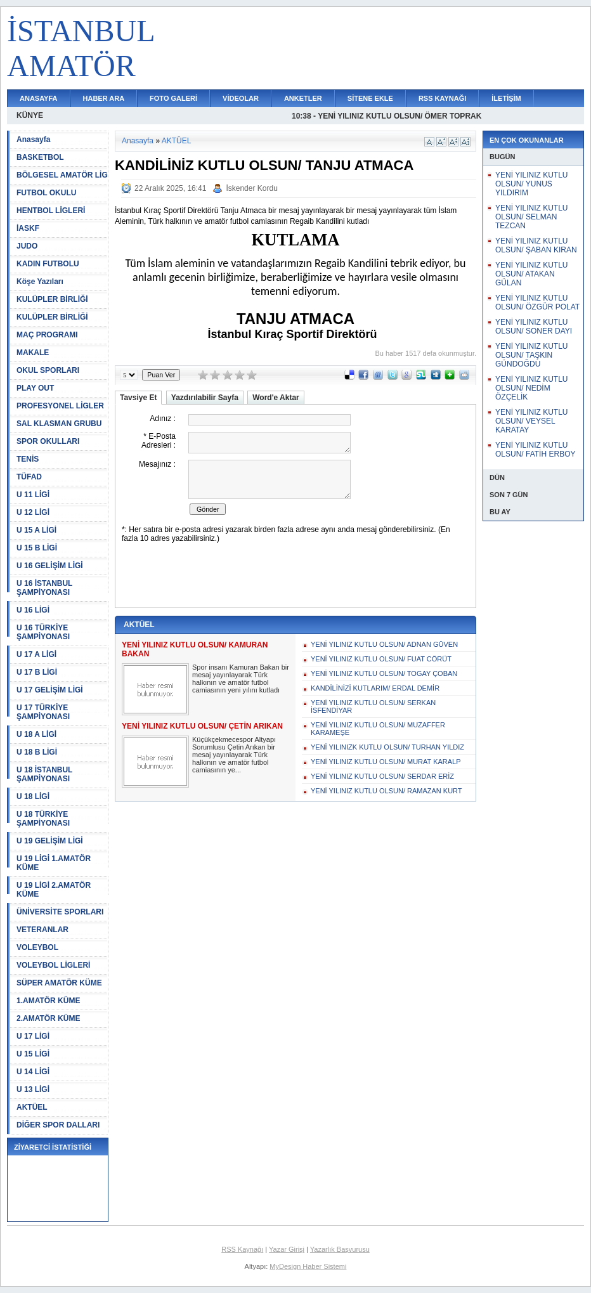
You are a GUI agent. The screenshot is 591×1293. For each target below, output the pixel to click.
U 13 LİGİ (32, 1089)
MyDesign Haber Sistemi (308, 1266)
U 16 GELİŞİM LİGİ (49, 565)
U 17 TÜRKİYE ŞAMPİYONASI (43, 712)
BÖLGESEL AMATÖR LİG (62, 175)
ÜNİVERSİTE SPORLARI (59, 911)
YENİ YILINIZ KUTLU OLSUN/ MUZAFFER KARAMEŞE (378, 728)
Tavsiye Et (138, 397)
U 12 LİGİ (32, 512)
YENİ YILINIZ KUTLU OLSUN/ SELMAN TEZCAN (531, 217)
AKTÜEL (32, 1107)
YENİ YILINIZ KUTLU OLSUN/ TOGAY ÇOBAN (384, 673)
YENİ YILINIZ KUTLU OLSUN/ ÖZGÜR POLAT (537, 302)
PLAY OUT (35, 388)
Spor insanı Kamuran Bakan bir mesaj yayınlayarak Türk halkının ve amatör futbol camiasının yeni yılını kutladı (240, 678)
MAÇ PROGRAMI (47, 334)
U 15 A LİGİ (36, 530)
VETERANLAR (42, 929)
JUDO (26, 246)
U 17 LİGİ (32, 1036)
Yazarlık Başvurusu (340, 1249)
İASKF (27, 228)
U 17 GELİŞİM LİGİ (49, 689)
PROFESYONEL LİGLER (60, 405)
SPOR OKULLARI (47, 441)
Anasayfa (33, 139)
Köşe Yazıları (39, 281)
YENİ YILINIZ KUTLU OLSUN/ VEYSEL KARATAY (531, 421)
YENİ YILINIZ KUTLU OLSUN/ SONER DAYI (533, 326)
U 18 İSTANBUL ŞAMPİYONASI (44, 774)
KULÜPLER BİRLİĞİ (52, 299)
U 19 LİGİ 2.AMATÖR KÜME (53, 890)
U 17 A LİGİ (36, 654)
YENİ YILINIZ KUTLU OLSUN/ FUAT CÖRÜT (381, 659)
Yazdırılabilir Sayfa (204, 397)
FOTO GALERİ (173, 98)
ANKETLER (303, 98)
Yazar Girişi (286, 1249)
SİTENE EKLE (370, 98)
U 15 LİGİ (32, 1053)
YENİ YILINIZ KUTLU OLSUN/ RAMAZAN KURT (386, 791)
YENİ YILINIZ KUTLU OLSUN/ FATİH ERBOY (535, 449)
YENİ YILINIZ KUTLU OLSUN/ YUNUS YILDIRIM (531, 184)
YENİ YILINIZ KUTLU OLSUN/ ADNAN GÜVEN (384, 644)
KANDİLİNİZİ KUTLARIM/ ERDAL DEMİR (375, 688)
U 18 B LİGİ (36, 752)
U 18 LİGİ (32, 796)
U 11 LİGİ (32, 494)
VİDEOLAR (241, 98)
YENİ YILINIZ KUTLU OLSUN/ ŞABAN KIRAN (536, 245)
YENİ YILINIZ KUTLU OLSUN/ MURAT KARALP (386, 761)
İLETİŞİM (506, 98)
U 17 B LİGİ (36, 672)
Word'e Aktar (275, 397)
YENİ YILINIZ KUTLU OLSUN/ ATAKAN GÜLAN (531, 274)
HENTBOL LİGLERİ (50, 210)
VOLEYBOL (37, 947)
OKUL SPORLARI (47, 370)
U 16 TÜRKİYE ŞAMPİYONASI (43, 632)
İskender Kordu (251, 188)
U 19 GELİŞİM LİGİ (49, 840)
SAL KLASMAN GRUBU (58, 423)
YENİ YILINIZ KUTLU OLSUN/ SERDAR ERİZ (382, 776)
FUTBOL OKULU (46, 192)
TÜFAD (29, 476)
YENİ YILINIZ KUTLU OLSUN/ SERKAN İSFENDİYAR (373, 706)
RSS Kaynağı (242, 1249)
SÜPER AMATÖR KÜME (59, 982)
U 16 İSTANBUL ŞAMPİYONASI (44, 588)
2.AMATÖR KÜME (48, 1018)
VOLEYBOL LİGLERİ (53, 965)
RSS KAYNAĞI (442, 98)
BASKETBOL (40, 157)
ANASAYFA (39, 98)
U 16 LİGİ (32, 610)
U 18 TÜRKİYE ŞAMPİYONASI (43, 819)
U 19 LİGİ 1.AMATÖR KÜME (53, 863)
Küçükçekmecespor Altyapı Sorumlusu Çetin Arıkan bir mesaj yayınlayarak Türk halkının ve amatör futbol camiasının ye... (234, 755)
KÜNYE (29, 115)
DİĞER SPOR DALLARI (58, 1125)
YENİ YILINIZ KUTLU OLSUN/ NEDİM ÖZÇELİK (531, 388)
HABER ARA (104, 98)
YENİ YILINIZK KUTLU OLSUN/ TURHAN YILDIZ (387, 747)
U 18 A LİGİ (36, 734)
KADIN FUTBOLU (47, 263)
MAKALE (32, 352)
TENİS (27, 459)
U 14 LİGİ (32, 1071)
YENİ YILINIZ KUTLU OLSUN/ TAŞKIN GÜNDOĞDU (531, 355)
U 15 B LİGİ (36, 547)
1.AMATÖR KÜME (48, 1000)
